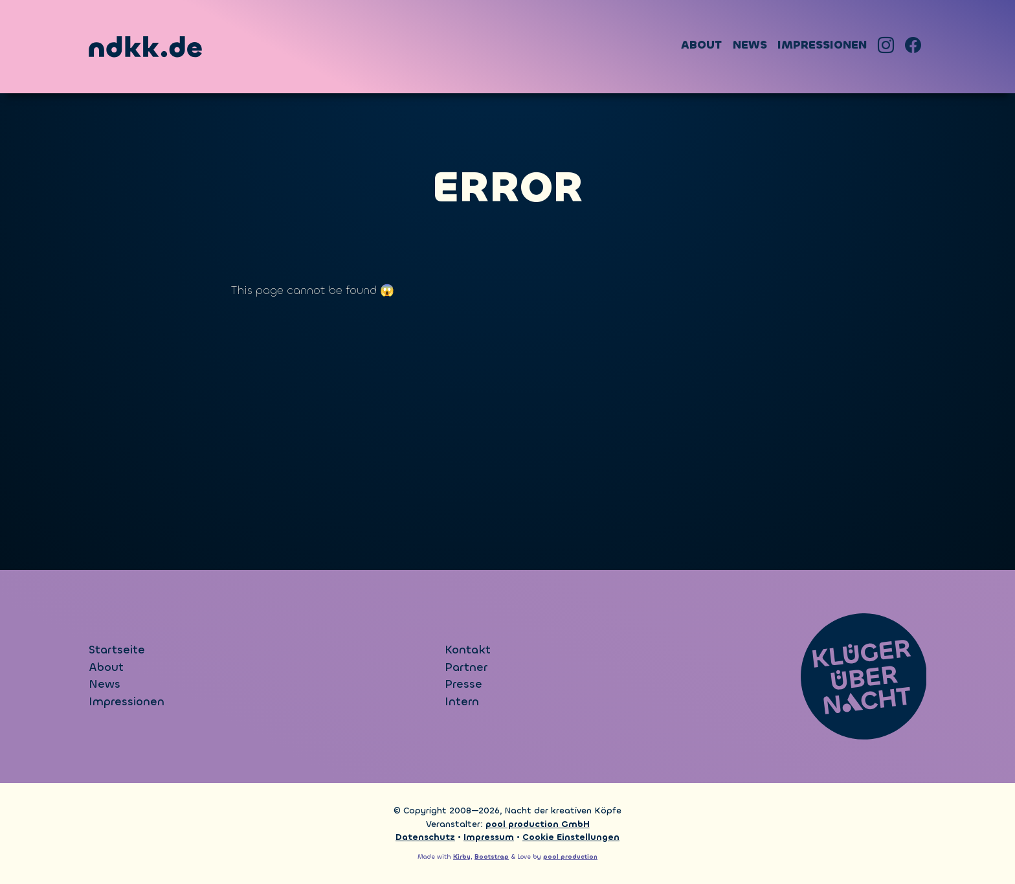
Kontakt (468, 649)
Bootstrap (491, 857)
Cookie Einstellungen (570, 837)
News (750, 45)
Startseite (117, 649)
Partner (466, 667)
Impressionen (822, 45)
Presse (463, 684)
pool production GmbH (537, 824)
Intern (462, 701)
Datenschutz (425, 837)
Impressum (488, 837)
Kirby (462, 857)
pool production (570, 857)
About (701, 45)
